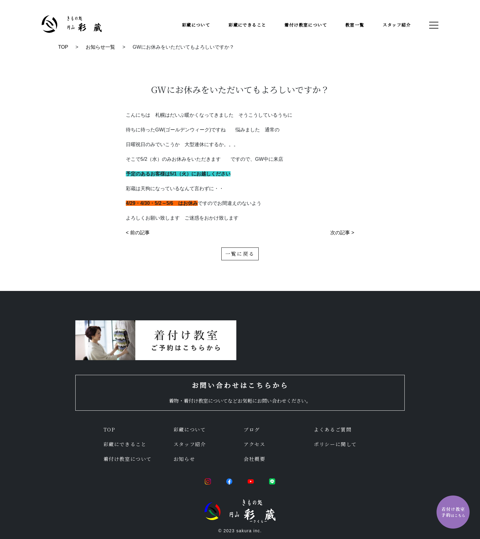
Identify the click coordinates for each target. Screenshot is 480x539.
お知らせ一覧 (100, 47)
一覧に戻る (240, 253)
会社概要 (254, 458)
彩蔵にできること (247, 25)
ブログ (252, 429)
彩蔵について (196, 25)
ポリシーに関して (335, 444)
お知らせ (184, 458)
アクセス (254, 444)
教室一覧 (354, 25)
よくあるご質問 (332, 429)
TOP (63, 47)
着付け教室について (305, 25)
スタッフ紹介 (397, 25)
